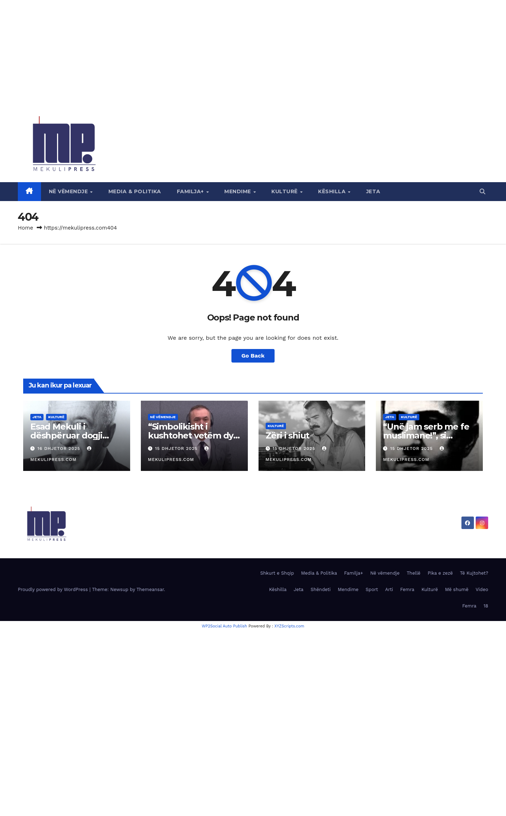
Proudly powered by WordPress (54, 589)
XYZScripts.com (290, 626)
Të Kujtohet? (474, 573)
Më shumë (457, 589)
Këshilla (332, 191)
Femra (407, 589)
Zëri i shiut (288, 435)
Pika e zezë (440, 573)
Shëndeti (321, 589)
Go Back (253, 355)
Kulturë (285, 191)
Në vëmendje (69, 191)
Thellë (414, 573)
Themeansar (150, 589)
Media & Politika (134, 191)
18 (486, 606)
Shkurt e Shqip (277, 573)
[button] (482, 191)
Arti (389, 589)
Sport (372, 589)
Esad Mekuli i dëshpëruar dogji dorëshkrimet (66, 435)
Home (25, 228)
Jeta (373, 191)
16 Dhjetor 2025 (59, 448)
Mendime (238, 191)
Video (482, 589)
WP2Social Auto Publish (224, 626)
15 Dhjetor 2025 (177, 448)
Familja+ (191, 191)
